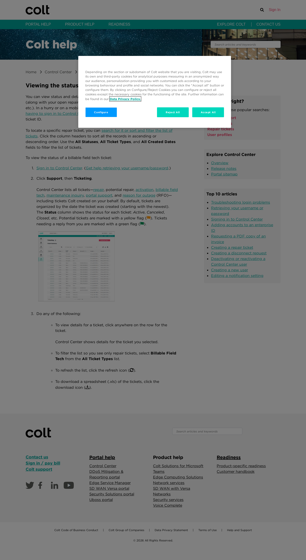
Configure (101, 112)
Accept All (208, 112)
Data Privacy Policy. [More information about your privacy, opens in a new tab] (125, 99)
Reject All (173, 112)
